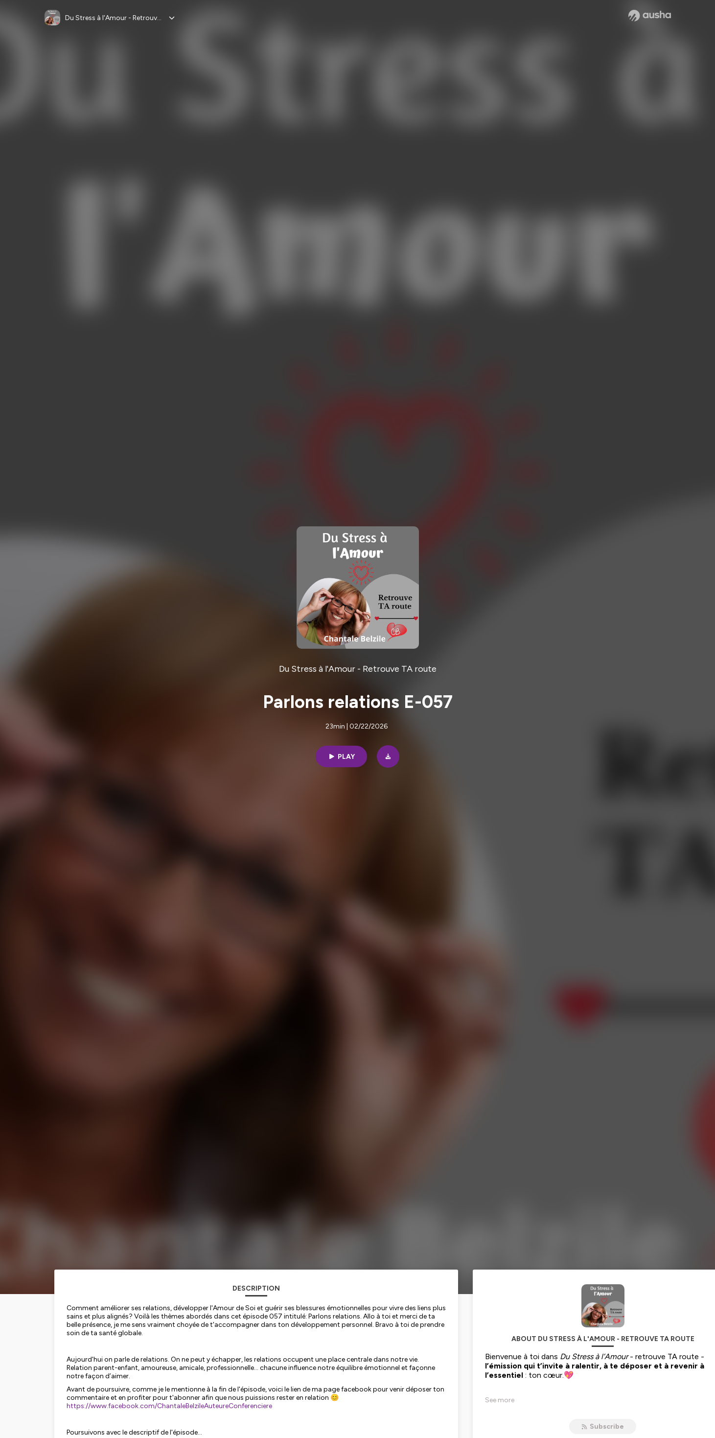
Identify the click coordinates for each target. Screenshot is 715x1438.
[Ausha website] (649, 16)
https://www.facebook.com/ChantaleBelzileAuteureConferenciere (169, 1406)
